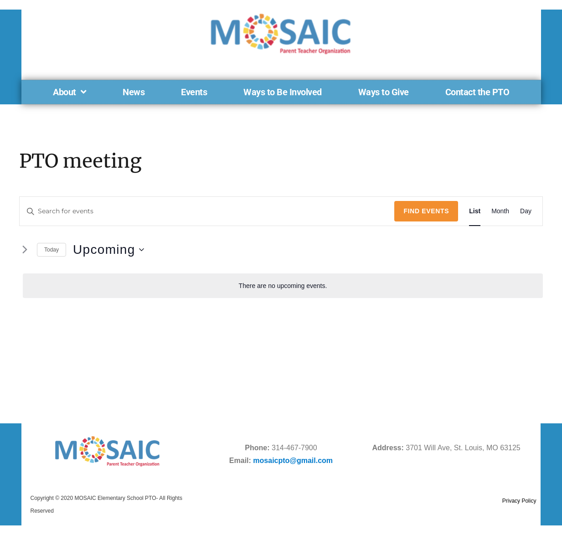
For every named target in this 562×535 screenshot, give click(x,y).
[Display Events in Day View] (525, 211)
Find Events (426, 211)
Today (51, 250)
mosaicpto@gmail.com (293, 460)
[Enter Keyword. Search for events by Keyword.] (207, 211)
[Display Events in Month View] (500, 211)
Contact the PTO (477, 92)
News (133, 92)
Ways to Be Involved (282, 92)
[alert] (283, 285)
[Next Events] (24, 249)
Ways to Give (383, 92)
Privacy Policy (519, 501)
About (69, 92)
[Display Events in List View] (474, 211)
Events (194, 92)
